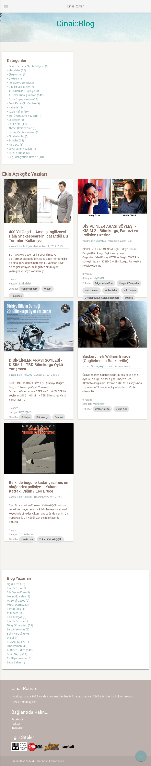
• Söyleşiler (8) (15, 119)
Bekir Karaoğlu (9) (18, 633)
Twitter (15, 723)
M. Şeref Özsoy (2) (18, 600)
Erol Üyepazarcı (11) (19, 658)
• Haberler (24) (16, 107)
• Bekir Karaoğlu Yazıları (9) (23, 103)
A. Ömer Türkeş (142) (20, 650)
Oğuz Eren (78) (16, 584)
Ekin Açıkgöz (24, 246)
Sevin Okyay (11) (17, 654)
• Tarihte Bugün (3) (18, 152)
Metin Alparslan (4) (18, 596)
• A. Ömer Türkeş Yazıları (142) (25, 95)
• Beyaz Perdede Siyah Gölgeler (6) (28, 66)
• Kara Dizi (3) (15, 144)
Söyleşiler (98, 278)
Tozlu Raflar (26, 534)
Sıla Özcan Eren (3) (18, 592)
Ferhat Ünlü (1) (16, 608)
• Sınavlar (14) (15, 140)
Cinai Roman (75, 6)
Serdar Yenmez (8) (18, 629)
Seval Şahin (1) (16, 662)
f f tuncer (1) (14, 613)
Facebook (17, 719)
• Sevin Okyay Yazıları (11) (22, 99)
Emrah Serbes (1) (17, 621)
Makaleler (25, 283)
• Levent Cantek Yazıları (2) (23, 132)
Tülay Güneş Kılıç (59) (20, 625)
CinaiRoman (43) (17, 646)
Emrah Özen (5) (16, 588)
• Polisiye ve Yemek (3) (20, 82)
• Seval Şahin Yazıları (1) (21, 148)
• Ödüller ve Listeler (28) (21, 86)
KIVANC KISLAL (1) (18, 641)
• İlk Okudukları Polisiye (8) (23, 91)
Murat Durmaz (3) (18, 604)
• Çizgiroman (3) (17, 74)
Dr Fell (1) (12, 637)
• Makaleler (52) (16, 70)
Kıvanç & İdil (27, 761)
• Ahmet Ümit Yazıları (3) (21, 128)
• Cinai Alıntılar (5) (18, 136)
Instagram (17, 727)
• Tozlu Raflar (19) (18, 111)
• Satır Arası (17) (17, 124)
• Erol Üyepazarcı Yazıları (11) (24, 115)
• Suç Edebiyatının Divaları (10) (25, 157)
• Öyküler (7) (14, 78)
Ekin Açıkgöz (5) (16, 617)
